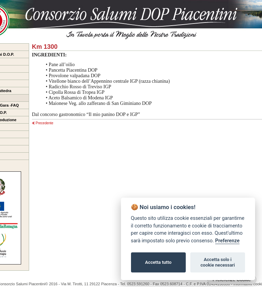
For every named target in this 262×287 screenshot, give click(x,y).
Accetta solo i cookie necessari (217, 262)
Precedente (42, 123)
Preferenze (227, 241)
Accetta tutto (158, 262)
